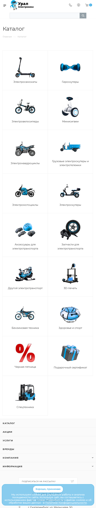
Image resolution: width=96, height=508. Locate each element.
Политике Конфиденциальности (66, 502)
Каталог (9, 423)
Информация (12, 466)
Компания (10, 457)
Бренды (8, 449)
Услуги (8, 440)
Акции (7, 431)
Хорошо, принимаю (48, 489)
